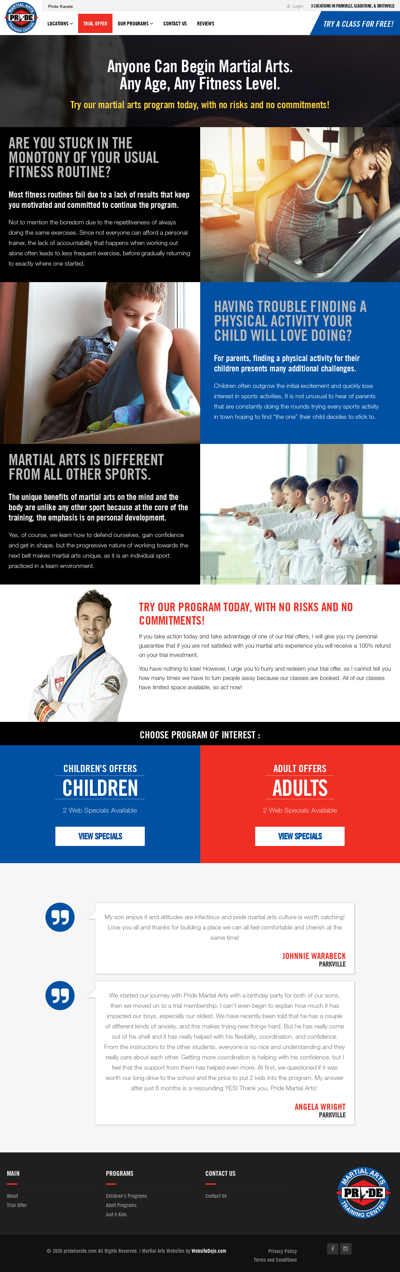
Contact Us (175, 23)
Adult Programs (121, 1205)
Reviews (205, 23)
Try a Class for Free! (358, 24)
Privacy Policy (282, 1251)
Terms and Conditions (275, 1259)
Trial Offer (95, 23)
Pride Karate (60, 6)
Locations (60, 26)
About (12, 1195)
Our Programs (135, 26)
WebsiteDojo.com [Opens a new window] (209, 1250)
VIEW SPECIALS (100, 836)
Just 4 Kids (116, 1214)
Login (295, 6)
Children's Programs (126, 1195)
